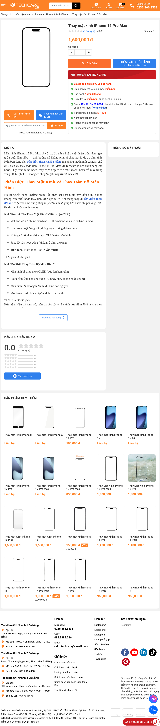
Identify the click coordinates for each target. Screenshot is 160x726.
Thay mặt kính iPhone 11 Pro (78, 436)
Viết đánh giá (22, 376)
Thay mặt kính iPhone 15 (17, 589)
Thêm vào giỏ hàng (134, 63)
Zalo (153, 710)
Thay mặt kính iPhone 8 (18, 434)
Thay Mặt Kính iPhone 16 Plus (17, 538)
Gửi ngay (57, 125)
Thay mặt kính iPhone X (49, 434)
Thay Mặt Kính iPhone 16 (48, 538)
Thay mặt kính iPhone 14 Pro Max (47, 589)
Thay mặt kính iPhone (78, 536)
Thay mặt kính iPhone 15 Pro (109, 538)
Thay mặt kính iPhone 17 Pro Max (47, 487)
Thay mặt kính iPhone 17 (109, 436)
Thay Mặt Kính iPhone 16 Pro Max (110, 487)
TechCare (126, 625)
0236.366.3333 (147, 7)
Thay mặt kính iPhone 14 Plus (109, 589)
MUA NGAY (90, 63)
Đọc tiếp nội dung (53, 317)
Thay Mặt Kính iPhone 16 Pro (141, 487)
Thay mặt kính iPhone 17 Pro (17, 487)
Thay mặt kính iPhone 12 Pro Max (78, 487)
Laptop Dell (100, 629)
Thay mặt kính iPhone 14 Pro (78, 589)
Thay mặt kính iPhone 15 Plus (140, 538)
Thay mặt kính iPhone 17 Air (140, 436)
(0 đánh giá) (89, 31)
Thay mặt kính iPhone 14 (140, 589)
